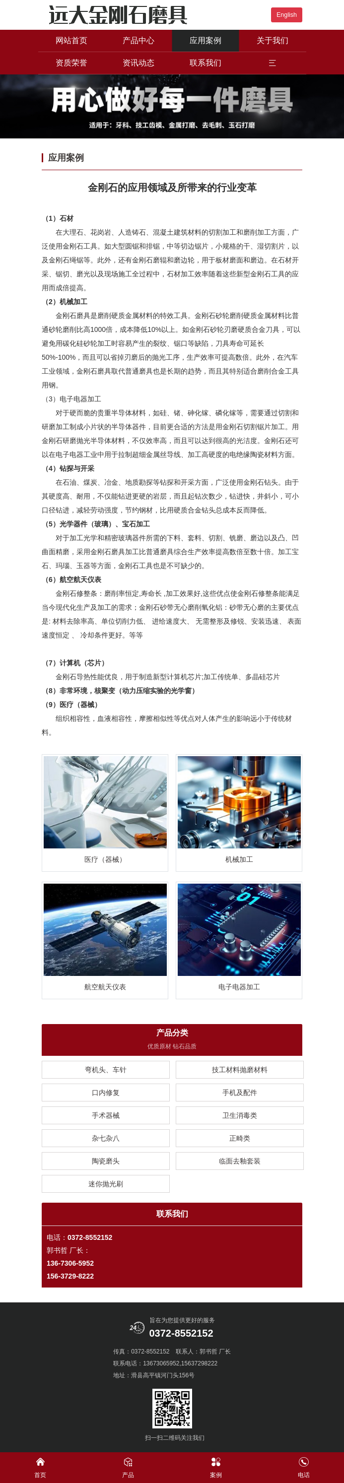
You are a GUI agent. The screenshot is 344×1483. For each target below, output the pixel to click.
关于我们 (272, 40)
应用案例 (205, 40)
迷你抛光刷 (105, 1184)
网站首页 (71, 40)
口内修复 (106, 1093)
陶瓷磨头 (106, 1161)
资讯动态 (138, 63)
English (286, 14)
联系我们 (205, 63)
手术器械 (106, 1116)
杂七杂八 (106, 1139)
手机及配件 (239, 1093)
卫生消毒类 (239, 1116)
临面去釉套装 (240, 1161)
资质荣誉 (71, 63)
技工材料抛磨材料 (240, 1070)
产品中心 (138, 40)
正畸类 (239, 1139)
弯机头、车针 (106, 1070)
